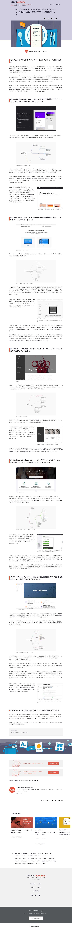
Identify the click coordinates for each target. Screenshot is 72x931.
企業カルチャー (26, 853)
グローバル (49, 861)
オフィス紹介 (30, 855)
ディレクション (40, 853)
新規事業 (43, 861)
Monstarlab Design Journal (32, 51)
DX (36, 863)
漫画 (16, 853)
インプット (51, 855)
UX (31, 853)
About (39, 887)
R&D (35, 780)
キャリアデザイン (48, 853)
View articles (20, 794)
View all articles (39, 844)
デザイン (11, 780)
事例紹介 (54, 861)
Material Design (14, 137)
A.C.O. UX (13, 837)
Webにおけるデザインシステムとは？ (19, 732)
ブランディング (25, 780)
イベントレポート (42, 863)
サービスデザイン (31, 861)
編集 (46, 855)
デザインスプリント (43, 858)
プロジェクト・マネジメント (20, 855)
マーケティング (18, 863)
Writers (33, 887)
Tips (38, 780)
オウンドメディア (30, 863)
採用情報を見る (53, 763)
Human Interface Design (51, 253)
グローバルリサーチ (39, 829)
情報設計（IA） (17, 780)
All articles (33, 884)
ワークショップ (24, 861)
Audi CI (51, 385)
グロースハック (34, 858)
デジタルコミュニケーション (20, 858)
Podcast (51, 4)
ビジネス (24, 863)
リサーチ (31, 780)
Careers (58, 4)
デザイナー (17, 861)
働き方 (34, 853)
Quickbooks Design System (24, 500)
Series (39, 884)
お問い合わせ (53, 772)
